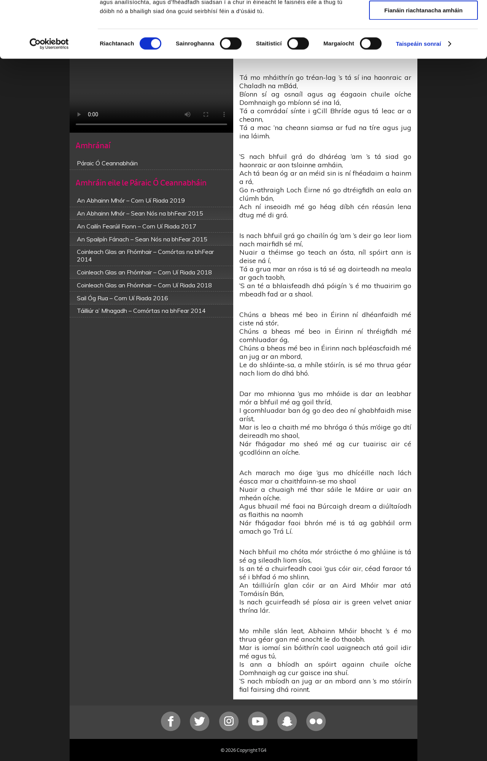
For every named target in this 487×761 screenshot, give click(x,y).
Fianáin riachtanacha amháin (423, 63)
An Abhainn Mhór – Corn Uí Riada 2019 (131, 200)
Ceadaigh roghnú (423, 41)
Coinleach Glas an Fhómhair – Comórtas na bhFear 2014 (145, 255)
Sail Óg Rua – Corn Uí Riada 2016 (122, 298)
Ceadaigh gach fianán (423, 19)
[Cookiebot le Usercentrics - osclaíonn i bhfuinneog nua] (49, 97)
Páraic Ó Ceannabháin (107, 163)
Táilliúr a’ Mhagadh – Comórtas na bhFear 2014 (141, 310)
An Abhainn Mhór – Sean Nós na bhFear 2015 (140, 213)
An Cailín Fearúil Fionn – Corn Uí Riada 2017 (136, 226)
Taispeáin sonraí (418, 97)
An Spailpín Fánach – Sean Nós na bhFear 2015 (142, 239)
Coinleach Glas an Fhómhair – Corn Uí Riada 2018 (144, 272)
